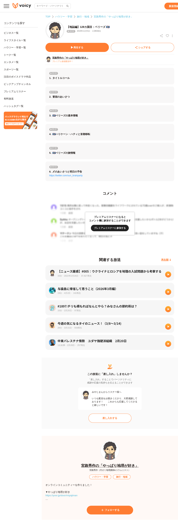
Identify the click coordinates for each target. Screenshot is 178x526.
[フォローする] (110, 510)
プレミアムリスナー (15, 91)
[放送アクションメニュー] (172, 36)
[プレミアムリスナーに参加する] (110, 228)
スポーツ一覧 (11, 69)
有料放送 (9, 98)
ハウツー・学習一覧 (15, 47)
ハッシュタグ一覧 (13, 106)
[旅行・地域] (121, 477)
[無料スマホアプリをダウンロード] (20, 120)
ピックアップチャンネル (17, 84)
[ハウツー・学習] (100, 477)
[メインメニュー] (6, 6)
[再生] (168, 274)
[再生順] (166, 260)
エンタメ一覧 (11, 62)
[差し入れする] (109, 418)
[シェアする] (142, 47)
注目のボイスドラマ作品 (17, 76)
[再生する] (77, 47)
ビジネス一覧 (11, 32)
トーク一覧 (10, 54)
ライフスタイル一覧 (15, 40)
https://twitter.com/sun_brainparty (66, 175)
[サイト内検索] (67, 6)
